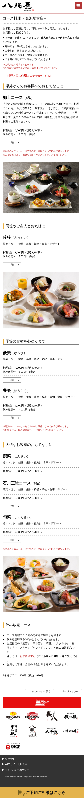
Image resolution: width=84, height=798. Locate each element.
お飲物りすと (27, 656)
